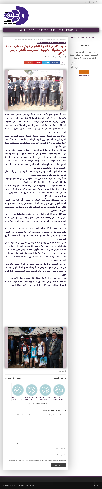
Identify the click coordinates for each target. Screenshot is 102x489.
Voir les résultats (84, 75)
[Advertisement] (35, 307)
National (50, 43)
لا (71, 65)
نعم (72, 62)
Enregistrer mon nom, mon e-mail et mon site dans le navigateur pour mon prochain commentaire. (37, 460)
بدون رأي (75, 67)
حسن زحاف (61, 57)
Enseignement (63, 39)
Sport (64, 43)
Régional (57, 43)
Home (56, 39)
